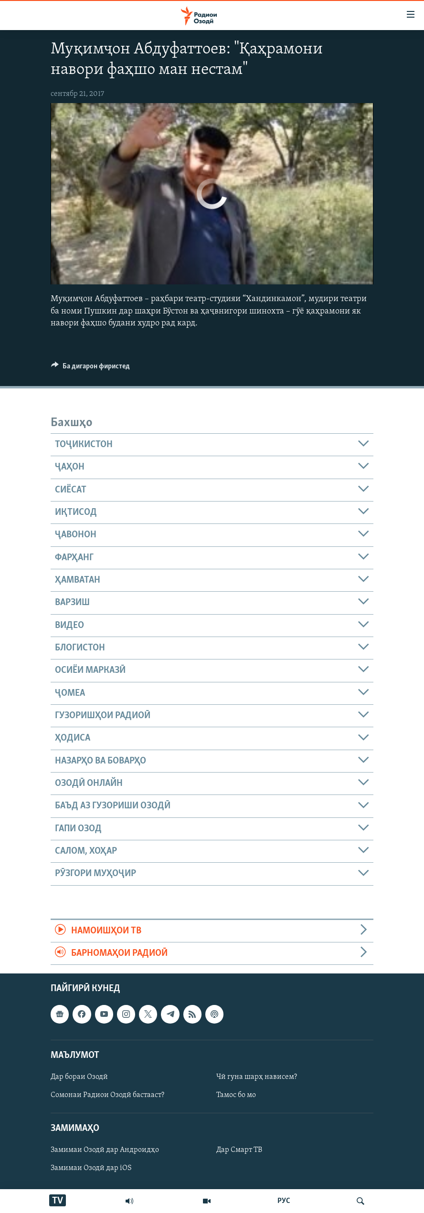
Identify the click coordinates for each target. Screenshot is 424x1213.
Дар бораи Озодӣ (79, 1077)
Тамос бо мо (236, 1095)
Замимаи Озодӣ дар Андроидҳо (105, 1150)
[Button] (90, 368)
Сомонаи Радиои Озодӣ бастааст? (107, 1095)
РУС (283, 1201)
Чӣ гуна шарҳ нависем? (256, 1077)
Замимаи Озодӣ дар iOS (91, 1168)
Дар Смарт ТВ (239, 1150)
